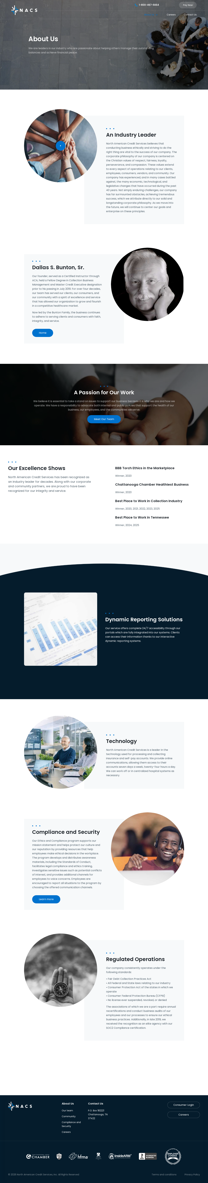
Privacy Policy (192, 1174)
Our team (67, 1110)
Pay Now (188, 5)
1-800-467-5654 (147, 5)
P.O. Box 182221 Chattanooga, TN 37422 (98, 1114)
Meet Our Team (104, 419)
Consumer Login (183, 1105)
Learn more (46, 899)
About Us (149, 14)
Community (69, 1116)
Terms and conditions (164, 1174)
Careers (171, 14)
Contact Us (190, 14)
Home (42, 333)
